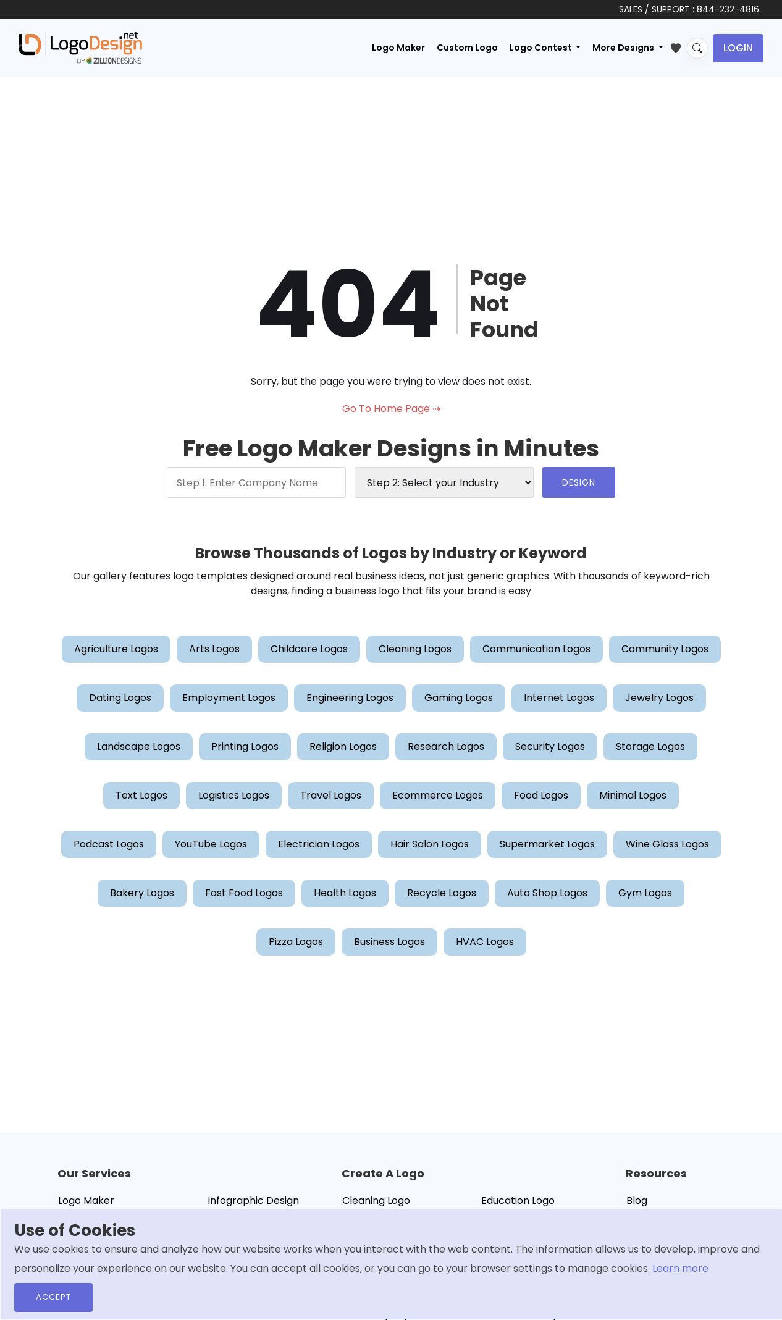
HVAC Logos (485, 942)
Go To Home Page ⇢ (391, 408)
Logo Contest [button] (542, 47)
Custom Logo (467, 47)
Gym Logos (645, 893)
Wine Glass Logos (667, 844)
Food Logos (541, 795)
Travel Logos (330, 795)
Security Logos (550, 746)
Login (738, 48)
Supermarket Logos (547, 844)
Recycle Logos (441, 893)
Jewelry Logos (659, 698)
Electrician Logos (318, 844)
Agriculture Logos (116, 649)
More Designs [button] (624, 47)
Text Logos (141, 795)
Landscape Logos (138, 746)
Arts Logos (214, 649)
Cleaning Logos (415, 649)
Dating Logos (120, 698)
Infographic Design (253, 1200)
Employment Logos (228, 698)
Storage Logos (650, 746)
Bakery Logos (142, 893)
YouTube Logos (211, 844)
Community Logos (664, 649)
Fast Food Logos (244, 893)
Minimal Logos (632, 795)
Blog (636, 1200)
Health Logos (345, 893)
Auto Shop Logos (547, 893)
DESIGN (578, 482)
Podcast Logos (109, 844)
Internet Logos (559, 698)
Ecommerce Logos (437, 795)
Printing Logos (245, 746)
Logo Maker (398, 47)
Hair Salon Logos (429, 844)
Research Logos (446, 746)
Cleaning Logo (376, 1200)
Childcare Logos (309, 649)
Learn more (680, 1268)
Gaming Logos (458, 698)
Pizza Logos (296, 942)
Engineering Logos (349, 698)
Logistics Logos (233, 795)
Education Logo (518, 1200)
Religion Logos (343, 746)
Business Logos (389, 942)
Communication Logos (536, 649)
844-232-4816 (728, 9)
